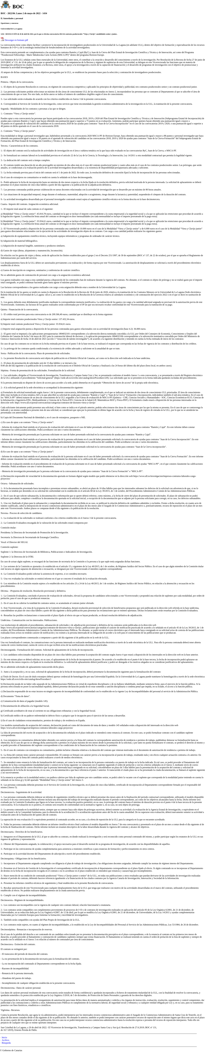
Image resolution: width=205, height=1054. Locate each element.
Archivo (5, 1040)
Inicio (4, 1037)
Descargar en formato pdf (16, 40)
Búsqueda (6, 1043)
